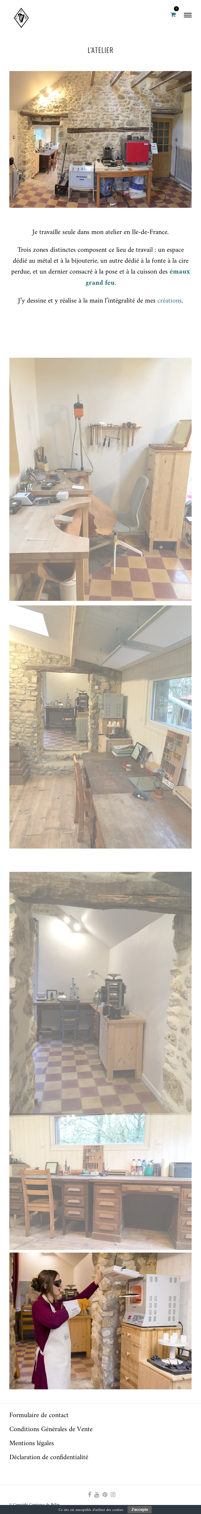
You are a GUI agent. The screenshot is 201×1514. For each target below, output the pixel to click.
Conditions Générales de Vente (51, 1429)
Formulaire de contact (39, 1415)
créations (169, 301)
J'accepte (139, 1509)
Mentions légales (31, 1443)
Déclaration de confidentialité (48, 1457)
